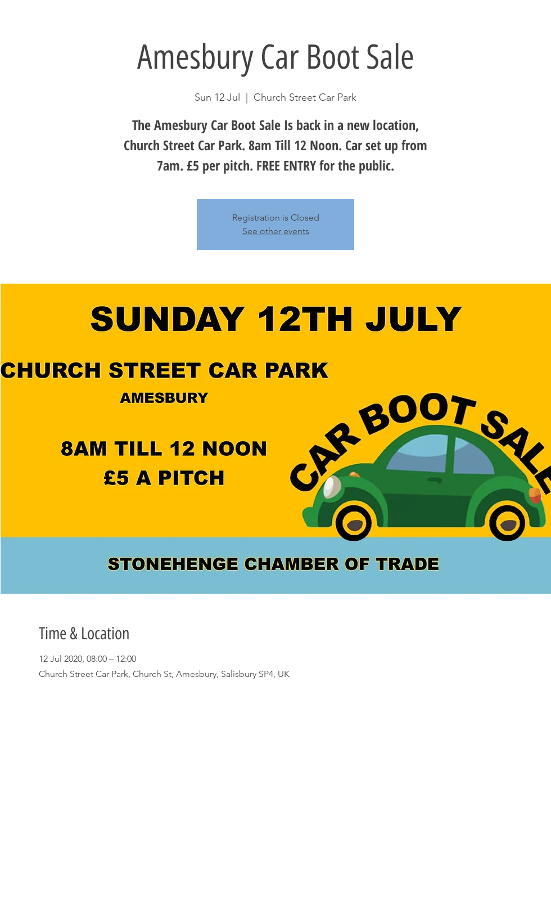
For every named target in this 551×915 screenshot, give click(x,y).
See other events (275, 231)
